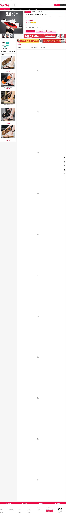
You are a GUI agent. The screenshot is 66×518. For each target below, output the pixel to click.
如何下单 (20, 509)
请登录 (7, 0)
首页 (13, 9)
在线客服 (49, 511)
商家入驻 (64, 0)
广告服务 (29, 509)
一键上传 (41, 31)
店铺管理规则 (11, 509)
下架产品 (28, 9)
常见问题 (38, 509)
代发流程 (20, 512)
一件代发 (60, 0)
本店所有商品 (5, 9)
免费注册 (10, 0)
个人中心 (52, 0)
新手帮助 (1, 512)
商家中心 (56, 0)
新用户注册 (2, 509)
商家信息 (20, 9)
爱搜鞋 (36, 9)
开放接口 (29, 512)
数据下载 (30, 31)
